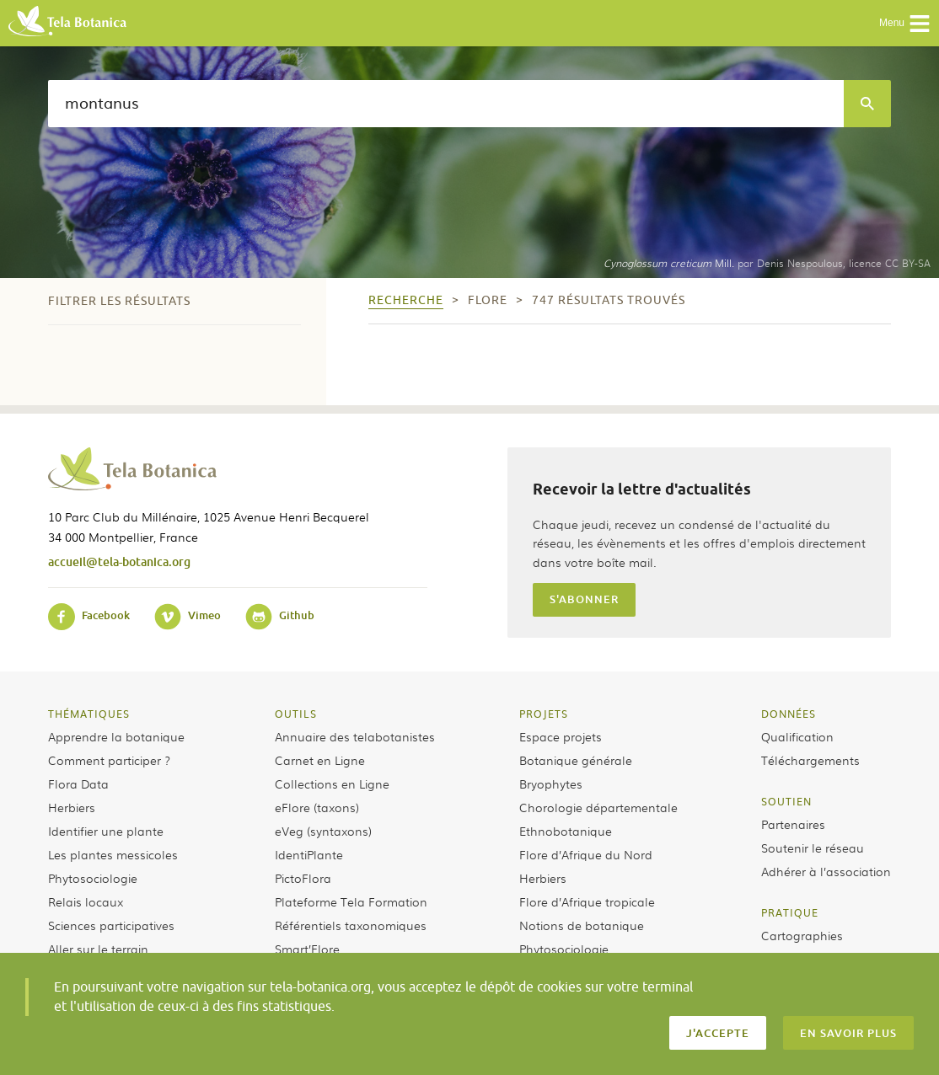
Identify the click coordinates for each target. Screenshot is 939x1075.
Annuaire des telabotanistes (355, 736)
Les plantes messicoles (113, 854)
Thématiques (89, 713)
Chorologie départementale (598, 807)
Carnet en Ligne (320, 759)
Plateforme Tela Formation (351, 901)
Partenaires (793, 824)
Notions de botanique (581, 925)
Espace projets (560, 736)
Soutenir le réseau (812, 847)
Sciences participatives (111, 925)
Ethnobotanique (565, 830)
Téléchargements (810, 759)
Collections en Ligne (332, 783)
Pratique (789, 912)
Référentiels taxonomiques (351, 925)
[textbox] (446, 103)
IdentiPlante (309, 854)
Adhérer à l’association (826, 871)
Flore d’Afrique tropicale (587, 901)
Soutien (786, 801)
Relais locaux (85, 901)
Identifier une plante (106, 830)
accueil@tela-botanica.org (119, 561)
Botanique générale (575, 759)
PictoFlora (303, 877)
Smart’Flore (307, 948)
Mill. (669, 262)
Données (788, 713)
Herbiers (71, 807)
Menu (905, 24)
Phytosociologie (92, 877)
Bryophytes (550, 783)
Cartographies (802, 935)
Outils (296, 713)
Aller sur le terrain (98, 948)
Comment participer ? (109, 759)
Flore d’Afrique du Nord (585, 854)
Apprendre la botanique (116, 736)
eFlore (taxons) (317, 807)
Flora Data (78, 783)
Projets (543, 713)
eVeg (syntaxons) (323, 830)
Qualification (797, 736)
